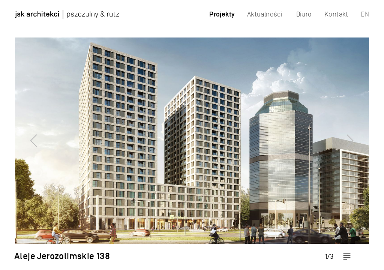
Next (363, 135)
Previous (20, 135)
